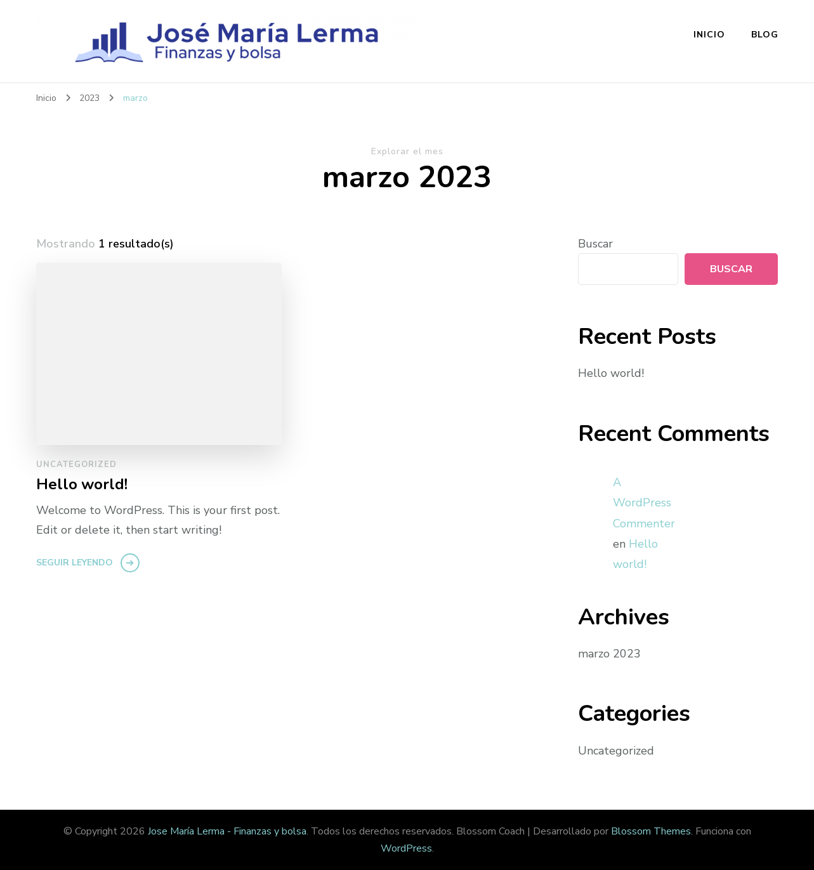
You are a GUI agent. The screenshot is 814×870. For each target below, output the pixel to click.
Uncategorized (76, 464)
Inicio (709, 35)
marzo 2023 (609, 653)
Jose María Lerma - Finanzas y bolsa (227, 831)
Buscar (595, 243)
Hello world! (82, 484)
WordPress (406, 848)
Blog (764, 35)
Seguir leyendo (74, 563)
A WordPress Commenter (644, 503)
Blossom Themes (651, 831)
